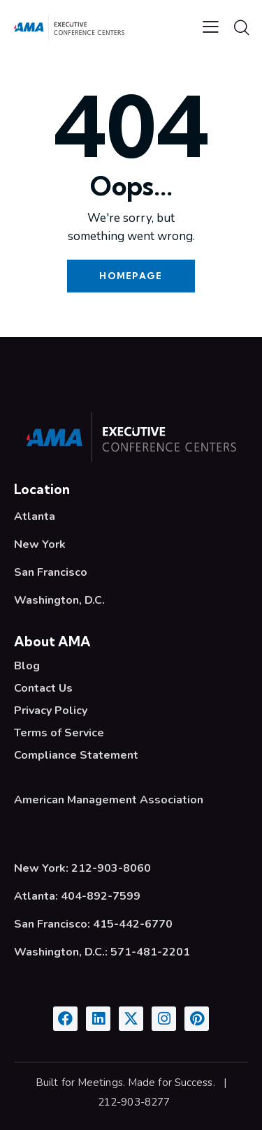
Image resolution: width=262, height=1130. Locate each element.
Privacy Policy (50, 710)
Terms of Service (59, 733)
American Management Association (108, 800)
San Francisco (50, 572)
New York (40, 544)
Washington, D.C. (59, 600)
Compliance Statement (76, 755)
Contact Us (43, 688)
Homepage (130, 275)
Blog (27, 666)
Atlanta (34, 516)
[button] (211, 26)
